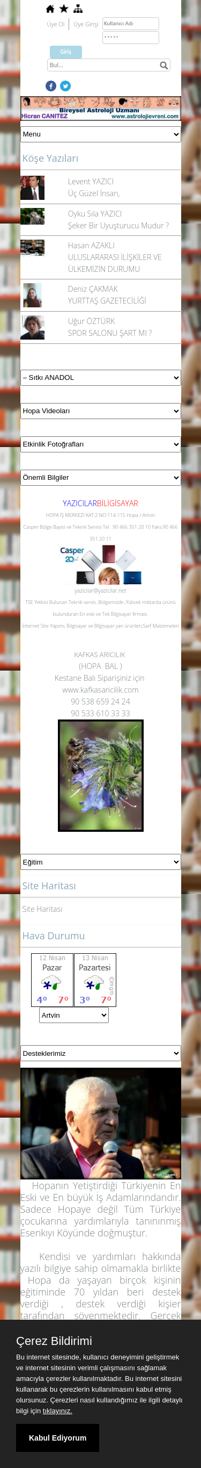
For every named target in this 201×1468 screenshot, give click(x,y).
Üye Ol (56, 24)
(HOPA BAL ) (100, 666)
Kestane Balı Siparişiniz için (100, 678)
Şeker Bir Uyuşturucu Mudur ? (118, 225)
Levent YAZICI (91, 181)
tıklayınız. (57, 1411)
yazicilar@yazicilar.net (100, 590)
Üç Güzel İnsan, (94, 193)
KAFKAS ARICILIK (100, 654)
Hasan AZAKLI (91, 245)
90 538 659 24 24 (100, 701)
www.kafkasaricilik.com (100, 690)
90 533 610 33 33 (100, 713)
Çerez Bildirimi (54, 1341)
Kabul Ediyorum (57, 1438)
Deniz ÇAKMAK (93, 289)
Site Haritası (43, 909)
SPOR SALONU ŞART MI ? (110, 333)
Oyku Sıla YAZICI (95, 213)
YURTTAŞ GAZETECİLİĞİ (107, 301)
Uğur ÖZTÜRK (91, 321)
